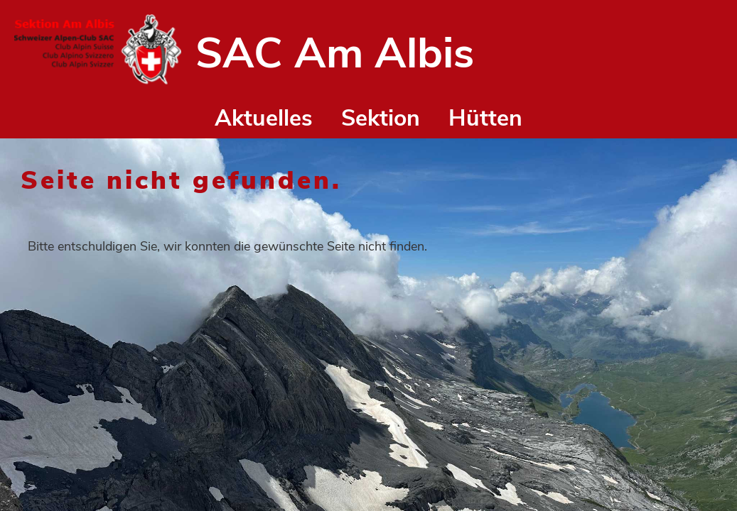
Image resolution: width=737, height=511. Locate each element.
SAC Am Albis (334, 53)
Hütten (485, 118)
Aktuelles (264, 118)
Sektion (380, 118)
